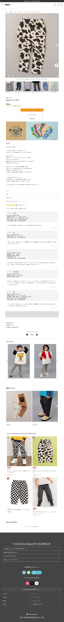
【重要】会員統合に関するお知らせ (10, 552)
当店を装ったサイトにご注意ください (10, 559)
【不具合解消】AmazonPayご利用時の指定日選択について (15, 548)
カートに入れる (35, 110)
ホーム (7, 11)
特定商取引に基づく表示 (37, 604)
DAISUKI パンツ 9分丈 (36, 11)
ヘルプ (34, 593)
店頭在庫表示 (32, 118)
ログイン (17, 208)
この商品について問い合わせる (12, 327)
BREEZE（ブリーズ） (13, 11)
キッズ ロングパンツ (27, 11)
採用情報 (4, 604)
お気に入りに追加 (32, 114)
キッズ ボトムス (20, 11)
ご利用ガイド (5, 593)
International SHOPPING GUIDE (9, 556)
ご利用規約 (5, 597)
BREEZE (7, 97)
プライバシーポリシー (37, 597)
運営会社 (4, 600)
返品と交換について (10, 324)
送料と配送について (10, 322)
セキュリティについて (37, 600)
